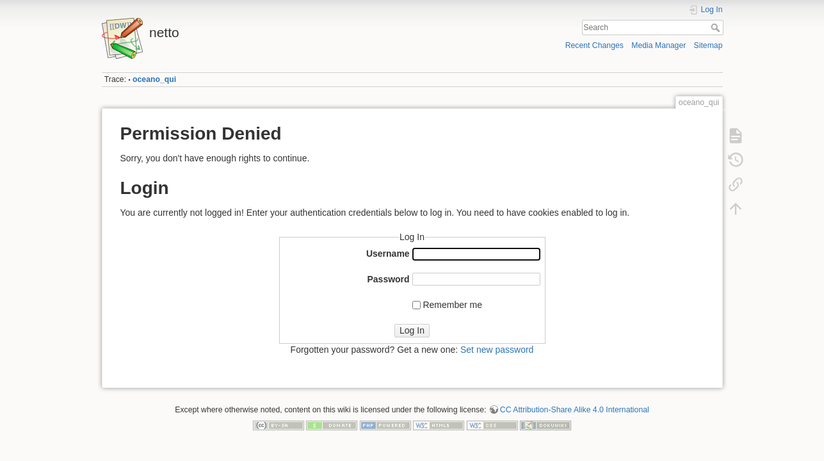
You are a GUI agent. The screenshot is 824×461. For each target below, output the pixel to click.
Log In (412, 330)
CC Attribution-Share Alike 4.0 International (574, 409)
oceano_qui (154, 79)
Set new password (496, 349)
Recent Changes (594, 45)
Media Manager (658, 45)
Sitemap (708, 45)
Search (717, 27)
